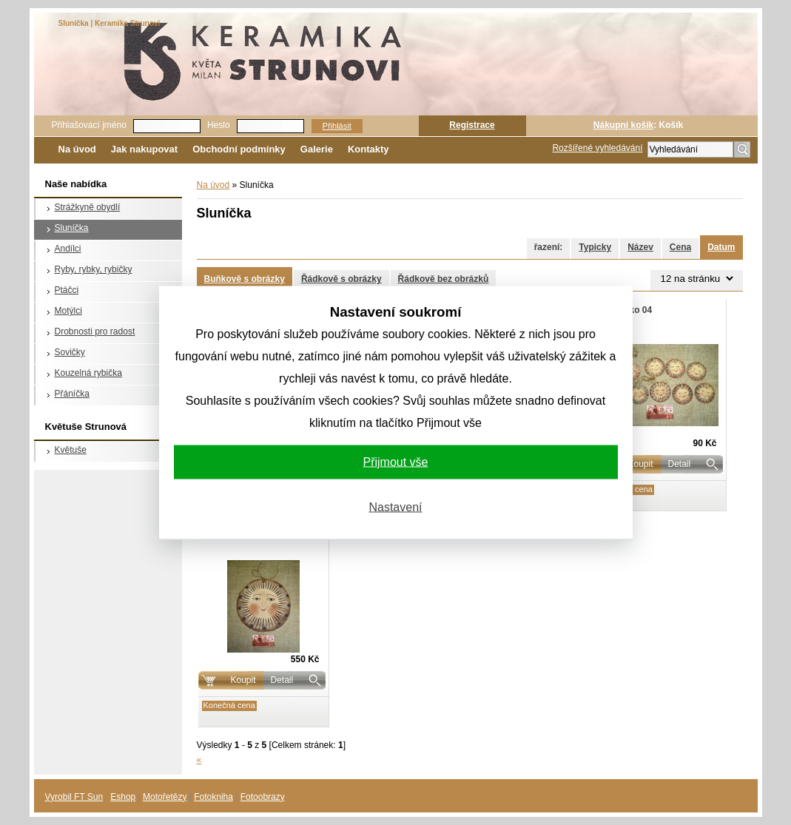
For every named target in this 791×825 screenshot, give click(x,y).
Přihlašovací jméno (89, 125)
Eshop (122, 797)
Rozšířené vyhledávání (597, 148)
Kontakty (368, 149)
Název (640, 247)
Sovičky (70, 352)
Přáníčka (72, 393)
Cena (680, 247)
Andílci (68, 248)
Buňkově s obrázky (244, 279)
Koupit (242, 680)
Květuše (71, 450)
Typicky (595, 247)
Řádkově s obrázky (341, 279)
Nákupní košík (623, 125)
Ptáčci (67, 290)
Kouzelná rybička (88, 373)
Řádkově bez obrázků (443, 279)
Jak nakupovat (144, 149)
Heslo (218, 125)
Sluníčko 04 (628, 310)
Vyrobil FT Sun (74, 797)
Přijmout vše (395, 461)
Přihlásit (337, 125)
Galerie (316, 149)
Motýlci (68, 311)
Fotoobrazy (262, 797)
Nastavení (395, 506)
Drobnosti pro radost (95, 331)
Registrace (471, 125)
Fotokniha (213, 797)
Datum (721, 247)
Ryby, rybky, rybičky (93, 269)
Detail (679, 464)
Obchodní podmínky (239, 149)
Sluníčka (72, 228)
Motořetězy (164, 797)
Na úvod (77, 149)
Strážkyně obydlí (88, 207)
